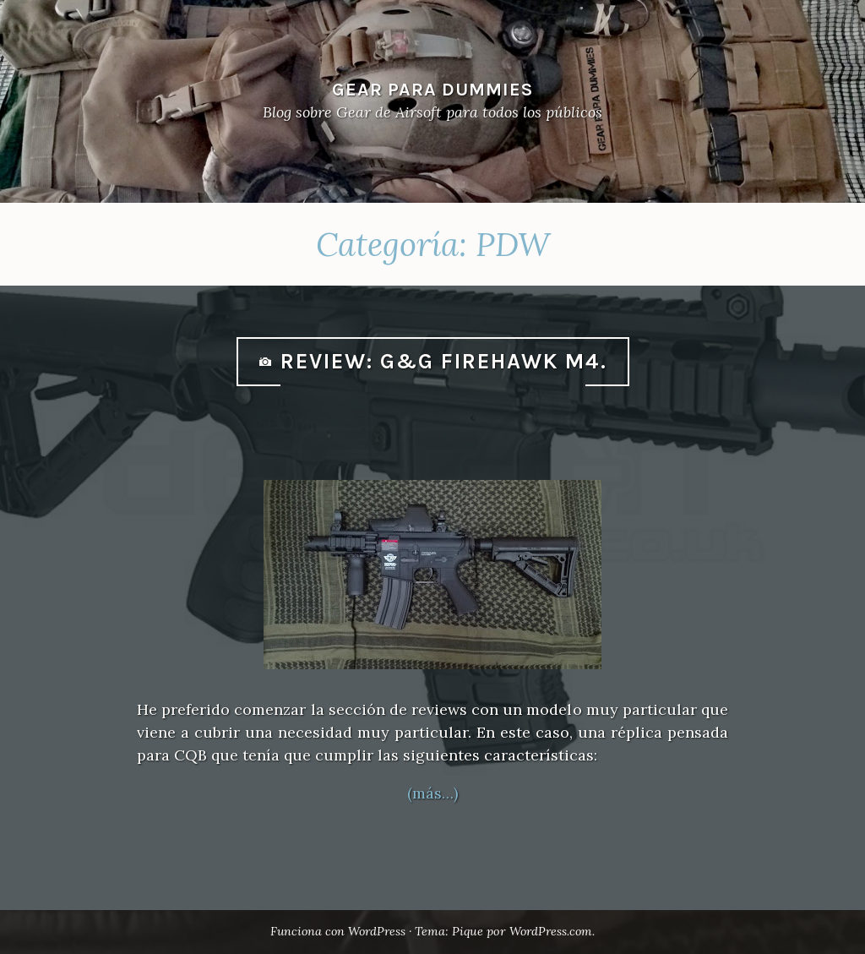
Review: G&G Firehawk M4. (443, 361)
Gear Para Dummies (432, 89)
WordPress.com (553, 931)
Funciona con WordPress (336, 931)
